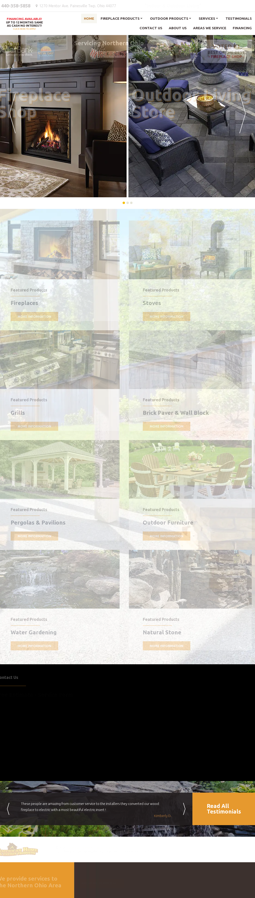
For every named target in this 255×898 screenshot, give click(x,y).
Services (207, 18)
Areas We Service (209, 28)
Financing (242, 28)
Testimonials (239, 18)
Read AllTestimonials (224, 809)
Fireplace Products (120, 18)
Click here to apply (24, 24)
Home (89, 18)
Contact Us (151, 28)
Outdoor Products (169, 18)
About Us (178, 28)
